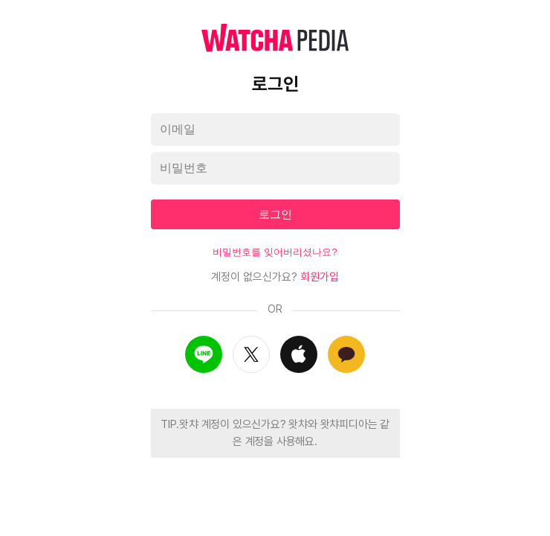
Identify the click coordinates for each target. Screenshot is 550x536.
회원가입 (319, 277)
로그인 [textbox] (275, 214)
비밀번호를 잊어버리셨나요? (275, 252)
